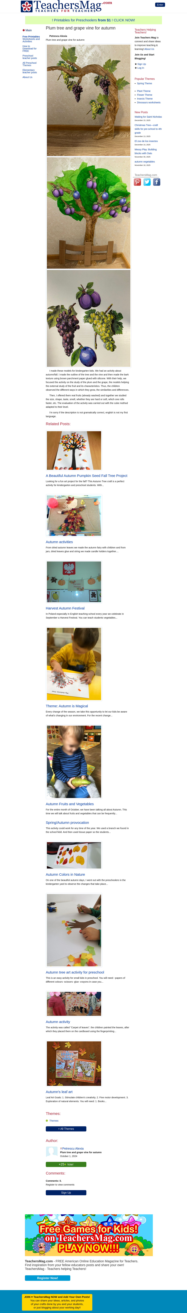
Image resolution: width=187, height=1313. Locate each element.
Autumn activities (59, 542)
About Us (27, 77)
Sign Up (66, 1192)
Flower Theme (144, 95)
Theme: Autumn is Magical (67, 706)
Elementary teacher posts (30, 71)
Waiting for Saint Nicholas (148, 116)
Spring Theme (144, 83)
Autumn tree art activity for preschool (75, 972)
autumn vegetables (145, 161)
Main (29, 30)
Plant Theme (144, 91)
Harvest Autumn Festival (65, 608)
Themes (53, 1120)
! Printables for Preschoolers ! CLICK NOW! (93, 20)
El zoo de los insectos (146, 141)
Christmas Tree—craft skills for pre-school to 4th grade (148, 129)
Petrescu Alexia (73, 1148)
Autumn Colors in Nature (65, 874)
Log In (141, 68)
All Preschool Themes (29, 64)
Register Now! (47, 1278)
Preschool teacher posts (30, 56)
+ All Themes (66, 1128)
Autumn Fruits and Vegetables (70, 804)
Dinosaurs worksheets (149, 102)
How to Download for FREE (30, 48)
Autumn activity (58, 1022)
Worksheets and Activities (31, 39)
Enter (160, 4)
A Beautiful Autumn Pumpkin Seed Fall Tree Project (86, 476)
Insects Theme (145, 98)
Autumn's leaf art (59, 1092)
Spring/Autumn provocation (67, 823)
